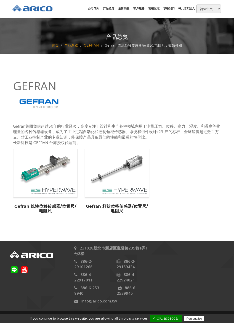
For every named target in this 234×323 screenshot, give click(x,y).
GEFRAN (91, 45)
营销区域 (154, 8)
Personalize (194, 318)
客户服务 (139, 8)
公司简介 (93, 8)
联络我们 (169, 8)
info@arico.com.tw (99, 301)
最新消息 (124, 8)
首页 (55, 45)
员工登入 (186, 8)
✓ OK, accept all (166, 318)
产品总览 (108, 8)
